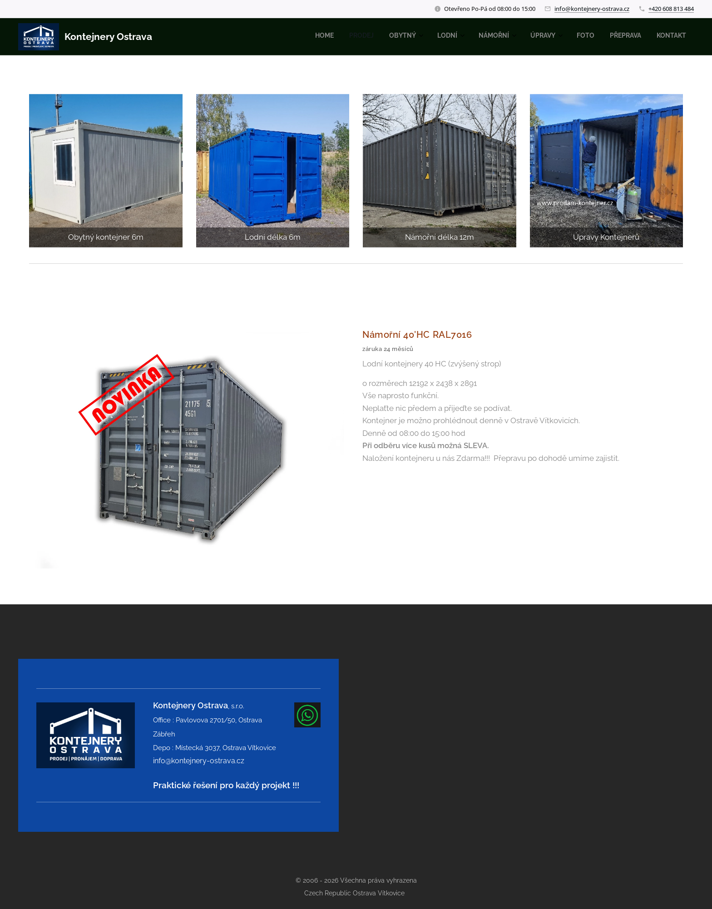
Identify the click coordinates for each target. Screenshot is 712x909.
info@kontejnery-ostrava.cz (591, 9)
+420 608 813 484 (671, 9)
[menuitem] (539, 36)
